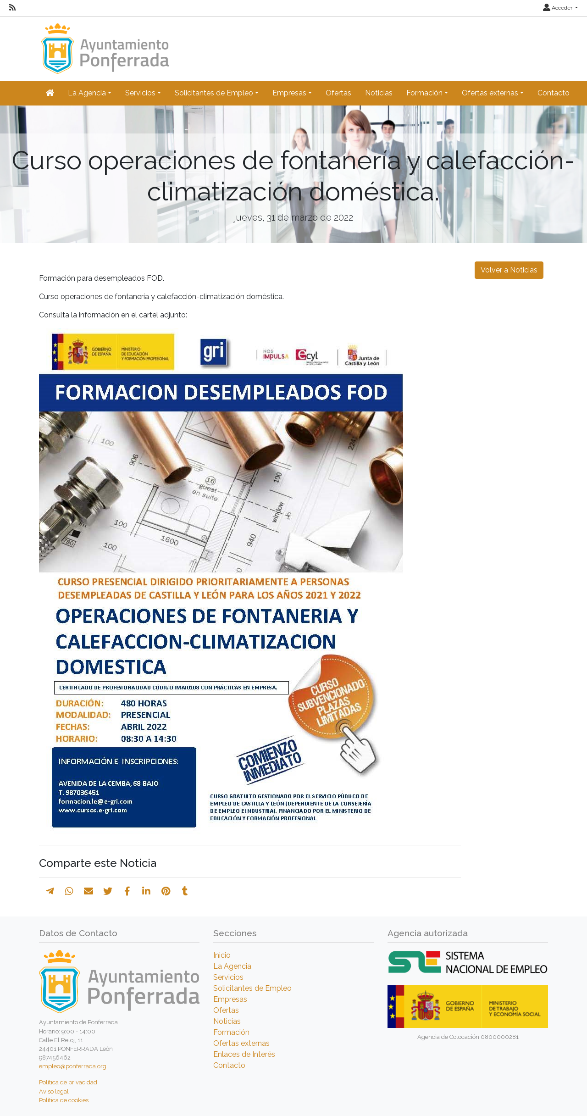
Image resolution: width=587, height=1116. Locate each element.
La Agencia (232, 966)
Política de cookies (64, 1100)
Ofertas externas (241, 1043)
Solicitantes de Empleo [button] (214, 93)
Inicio (222, 955)
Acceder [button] (558, 8)
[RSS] (12, 8)
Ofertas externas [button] (490, 93)
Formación (231, 1032)
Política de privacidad (68, 1082)
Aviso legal (54, 1091)
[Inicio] (104, 44)
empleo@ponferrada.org (72, 1066)
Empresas (230, 999)
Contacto (553, 93)
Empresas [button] (289, 93)
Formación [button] (424, 93)
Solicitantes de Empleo (252, 988)
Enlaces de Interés (244, 1054)
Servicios (228, 977)
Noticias (379, 93)
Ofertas (338, 93)
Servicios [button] (140, 93)
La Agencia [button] (87, 93)
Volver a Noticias (509, 270)
